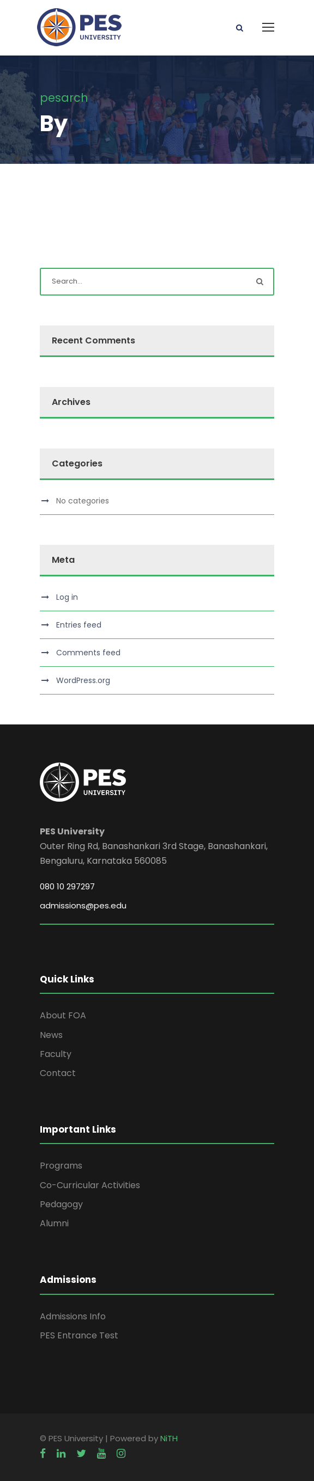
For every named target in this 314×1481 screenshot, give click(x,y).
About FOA (63, 1015)
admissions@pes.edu (83, 905)
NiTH (169, 1438)
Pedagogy (61, 1204)
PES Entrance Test (79, 1335)
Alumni (54, 1223)
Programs (61, 1165)
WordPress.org (83, 680)
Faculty (55, 1054)
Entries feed (78, 624)
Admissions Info (73, 1316)
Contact (58, 1073)
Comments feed (88, 652)
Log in (67, 597)
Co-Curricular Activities (90, 1185)
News (51, 1035)
